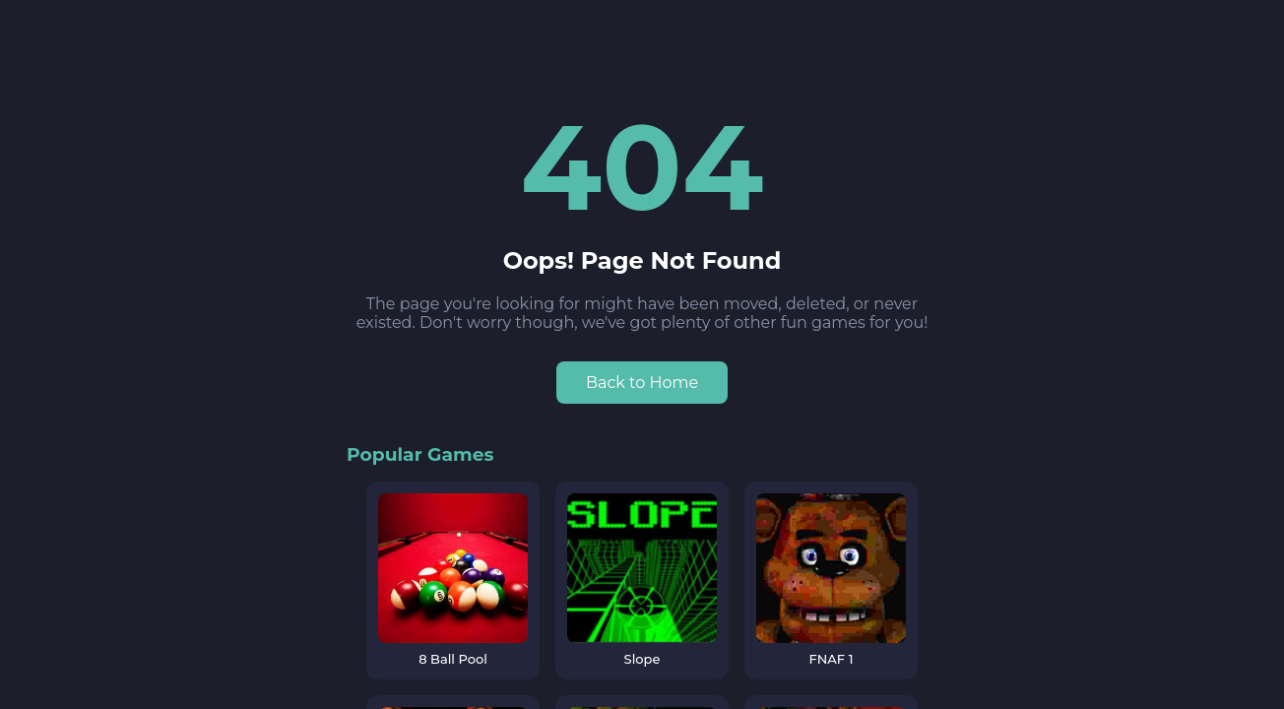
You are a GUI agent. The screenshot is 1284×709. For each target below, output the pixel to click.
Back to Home (642, 382)
